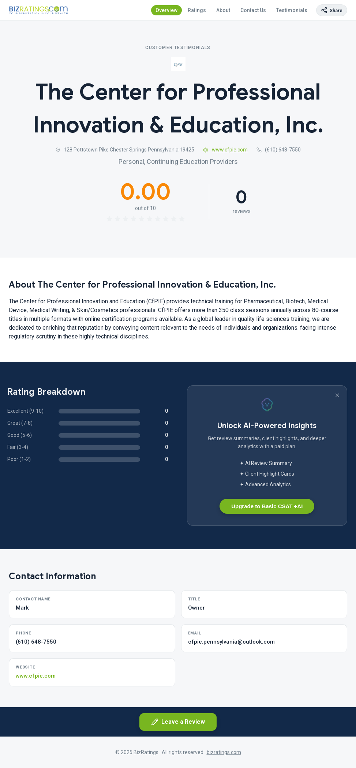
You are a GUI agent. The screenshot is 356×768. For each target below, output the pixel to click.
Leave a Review (178, 722)
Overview (166, 10)
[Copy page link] (331, 10)
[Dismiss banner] (337, 395)
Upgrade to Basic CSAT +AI (267, 506)
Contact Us (253, 10)
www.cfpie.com (225, 150)
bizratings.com (224, 752)
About (223, 10)
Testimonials (291, 10)
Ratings (197, 10)
